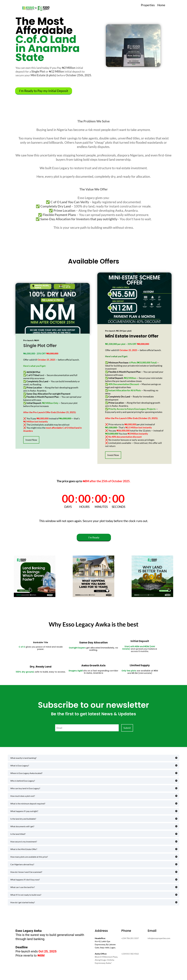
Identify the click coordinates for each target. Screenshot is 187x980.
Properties (148, 5)
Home (161, 5)
